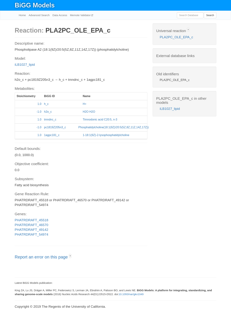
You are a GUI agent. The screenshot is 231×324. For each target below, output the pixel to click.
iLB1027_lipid (25, 64)
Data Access (59, 15)
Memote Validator (80, 15)
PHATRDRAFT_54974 (31, 234)
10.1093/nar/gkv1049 (131, 294)
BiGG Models (35, 5)
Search (210, 15)
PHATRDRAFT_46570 (31, 225)
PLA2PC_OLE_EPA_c (176, 37)
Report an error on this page (42, 257)
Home (22, 15)
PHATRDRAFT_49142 (31, 230)
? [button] (70, 256)
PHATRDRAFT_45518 (31, 220)
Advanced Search (39, 15)
